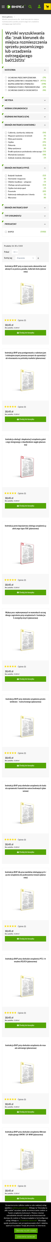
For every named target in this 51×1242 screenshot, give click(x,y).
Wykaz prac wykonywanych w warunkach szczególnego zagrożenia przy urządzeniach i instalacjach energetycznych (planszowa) (25, 615)
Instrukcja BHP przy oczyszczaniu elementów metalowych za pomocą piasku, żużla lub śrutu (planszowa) (25, 269)
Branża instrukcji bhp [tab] (16, 207)
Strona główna (7, 17)
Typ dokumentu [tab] (13, 216)
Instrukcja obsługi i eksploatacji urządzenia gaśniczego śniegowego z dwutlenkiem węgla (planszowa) (25, 442)
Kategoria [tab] (10, 70)
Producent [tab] (10, 224)
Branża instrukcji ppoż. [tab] (17, 168)
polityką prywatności (20, 1208)
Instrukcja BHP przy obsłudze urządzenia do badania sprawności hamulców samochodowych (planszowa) (25, 788)
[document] (25, 1222)
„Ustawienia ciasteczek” (28, 1220)
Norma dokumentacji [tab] (16, 108)
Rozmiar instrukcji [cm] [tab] (17, 116)
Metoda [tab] (9, 100)
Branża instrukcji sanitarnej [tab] (20, 125)
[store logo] (16, 7)
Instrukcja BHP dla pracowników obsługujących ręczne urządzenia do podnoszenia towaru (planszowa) (25, 875)
